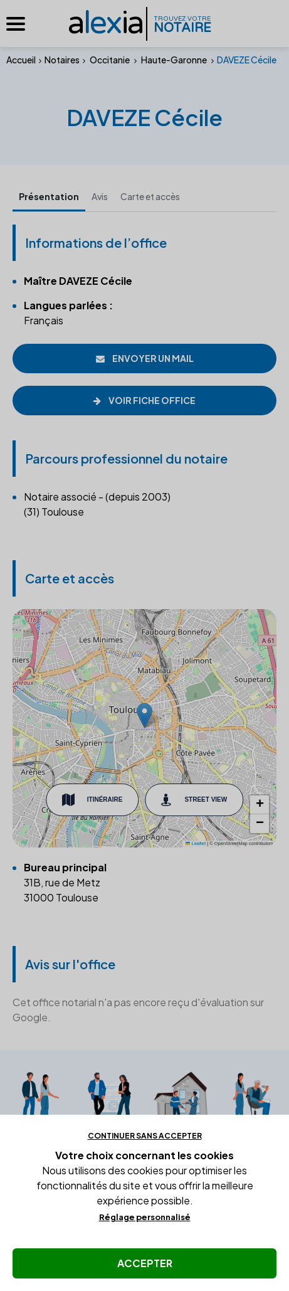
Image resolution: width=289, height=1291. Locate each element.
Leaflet (196, 843)
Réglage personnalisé (145, 1217)
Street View (194, 800)
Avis (100, 196)
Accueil (21, 59)
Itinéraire (92, 800)
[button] (144, 715)
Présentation (49, 196)
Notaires (62, 59)
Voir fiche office (144, 400)
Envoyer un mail (145, 358)
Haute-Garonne (174, 59)
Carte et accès (150, 196)
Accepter (144, 1263)
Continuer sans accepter (145, 1135)
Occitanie (109, 59)
